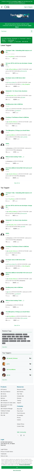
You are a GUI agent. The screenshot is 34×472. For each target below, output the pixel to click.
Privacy (19, 417)
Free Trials (19, 394)
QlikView (3, 398)
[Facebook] (24, 435)
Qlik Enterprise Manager (7, 408)
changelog (23, 341)
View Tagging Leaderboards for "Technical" (17, 352)
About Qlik (19, 408)
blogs (18, 341)
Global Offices (20, 424)
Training (19, 400)
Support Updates (10, 54)
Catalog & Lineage (5, 410)
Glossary (19, 398)
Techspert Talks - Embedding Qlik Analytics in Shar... (19, 51)
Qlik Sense (3, 394)
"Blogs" (4, 40)
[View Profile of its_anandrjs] (24, 136)
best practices (12, 341)
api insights (19, 338)
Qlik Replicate (4, 400)
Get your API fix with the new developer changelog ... (19, 64)
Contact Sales (20, 426)
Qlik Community (21, 432)
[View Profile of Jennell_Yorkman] (13, 121)
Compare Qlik (20, 396)
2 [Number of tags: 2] (31, 358)
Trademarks (3, 453)
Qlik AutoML (4, 396)
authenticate (5, 341)
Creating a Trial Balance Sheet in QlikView (17, 117)
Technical (16, 15)
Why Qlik (3, 415)
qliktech (4, 336)
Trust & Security (21, 413)
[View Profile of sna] (9, 108)
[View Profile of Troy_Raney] (11, 56)
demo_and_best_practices (8, 334)
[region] (17, 464)
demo (17, 336)
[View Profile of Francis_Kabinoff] (12, 82)
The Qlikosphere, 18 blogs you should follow (18, 130)
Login (19, 1)
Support (19, 402)
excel (21, 336)
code (4, 343)
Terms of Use (4, 456)
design (9, 336)
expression (26, 336)
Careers (19, 419)
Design (7, 66)
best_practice (19, 334)
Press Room (20, 411)
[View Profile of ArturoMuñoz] (12, 135)
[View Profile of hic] (9, 364)
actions (11, 338)
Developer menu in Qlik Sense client (15, 78)
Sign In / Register (28, 7)
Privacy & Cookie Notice (7, 451)
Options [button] (31, 31)
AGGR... (8, 143)
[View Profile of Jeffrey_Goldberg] (13, 69)
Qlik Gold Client (4, 413)
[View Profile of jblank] (24, 97)
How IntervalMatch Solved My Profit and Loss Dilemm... (19, 168)
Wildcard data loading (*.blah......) (15, 156)
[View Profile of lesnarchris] (24, 71)
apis (25, 338)
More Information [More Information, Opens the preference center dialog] (17, 470)
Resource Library (21, 389)
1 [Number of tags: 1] (31, 364)
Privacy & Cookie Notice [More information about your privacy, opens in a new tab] (24, 464)
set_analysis (5, 338)
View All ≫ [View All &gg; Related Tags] (4, 347)
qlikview (25, 334)
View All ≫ (17, 183)
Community (11, 40)
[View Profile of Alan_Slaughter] (26, 84)
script (13, 336)
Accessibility (20, 415)
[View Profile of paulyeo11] (18, 110)
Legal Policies (4, 449)
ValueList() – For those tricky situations (16, 91)
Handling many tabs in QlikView (14, 104)
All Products (4, 389)
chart (29, 341)
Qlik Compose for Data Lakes (8, 402)
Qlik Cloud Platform (5, 391)
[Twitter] (18, 435)
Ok (17, 467)
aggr (15, 338)
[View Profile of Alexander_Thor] (12, 95)
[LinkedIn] (21, 435)
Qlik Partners (20, 391)
